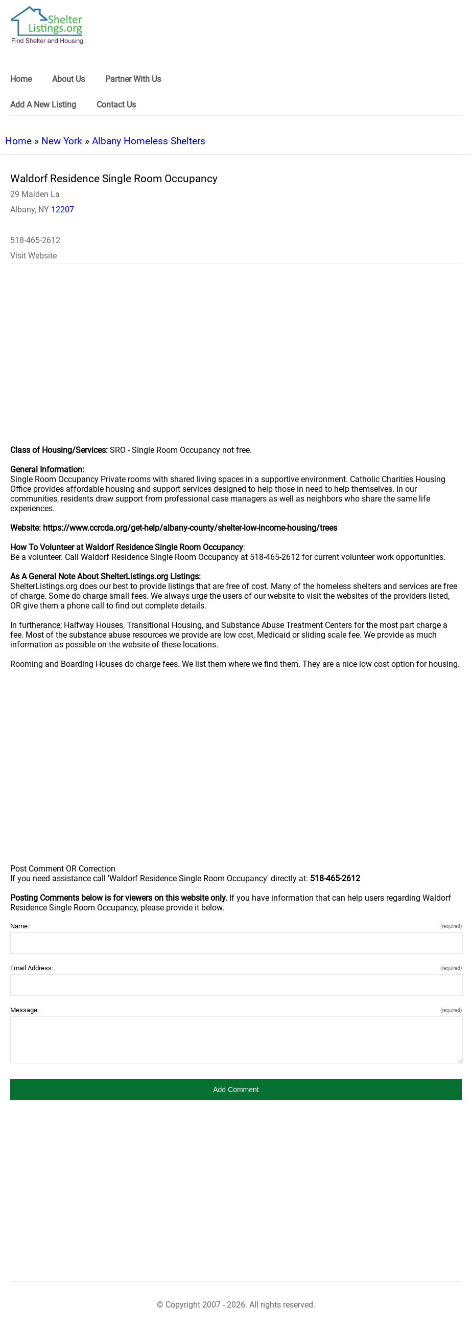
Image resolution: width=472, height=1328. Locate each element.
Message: (236, 1010)
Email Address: (236, 968)
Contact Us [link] (116, 105)
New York (61, 141)
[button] (236, 1089)
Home (18, 141)
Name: (236, 926)
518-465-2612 (35, 240)
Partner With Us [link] (133, 79)
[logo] (47, 25)
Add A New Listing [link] (43, 105)
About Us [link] (68, 79)
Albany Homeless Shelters (148, 141)
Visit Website (33, 255)
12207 (62, 209)
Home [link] (21, 79)
